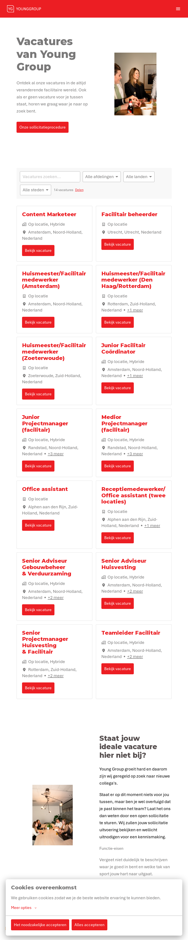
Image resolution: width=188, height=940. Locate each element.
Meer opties (24, 908)
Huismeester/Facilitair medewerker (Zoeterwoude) (54, 351)
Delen (79, 190)
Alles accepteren (89, 925)
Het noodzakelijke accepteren (40, 925)
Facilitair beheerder (129, 214)
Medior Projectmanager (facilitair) (124, 423)
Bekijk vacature (38, 250)
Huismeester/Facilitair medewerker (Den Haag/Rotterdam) (133, 280)
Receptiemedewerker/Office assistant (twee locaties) (133, 495)
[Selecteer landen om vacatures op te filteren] (138, 176)
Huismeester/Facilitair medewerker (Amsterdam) (54, 280)
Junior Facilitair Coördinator (123, 348)
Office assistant (45, 489)
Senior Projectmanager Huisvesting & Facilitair (45, 642)
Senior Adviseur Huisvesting (123, 564)
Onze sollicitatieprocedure (42, 127)
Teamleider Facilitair (130, 633)
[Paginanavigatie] (178, 8)
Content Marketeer (49, 214)
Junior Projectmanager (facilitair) (45, 423)
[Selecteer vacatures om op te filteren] (102, 176)
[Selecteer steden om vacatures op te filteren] (35, 190)
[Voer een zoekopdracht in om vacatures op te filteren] (50, 176)
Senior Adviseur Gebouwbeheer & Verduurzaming (46, 567)
